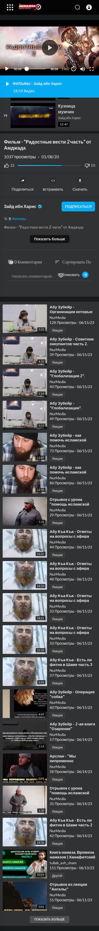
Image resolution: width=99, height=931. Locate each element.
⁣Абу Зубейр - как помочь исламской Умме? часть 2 (68, 440)
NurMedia (58, 317)
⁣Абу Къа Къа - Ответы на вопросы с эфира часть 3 (71, 536)
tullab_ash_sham (63, 863)
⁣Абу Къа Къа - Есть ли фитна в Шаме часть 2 (71, 822)
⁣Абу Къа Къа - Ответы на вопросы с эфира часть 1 (71, 632)
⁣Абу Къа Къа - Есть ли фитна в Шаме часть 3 (71, 662)
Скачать (80, 184)
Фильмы (19, 218)
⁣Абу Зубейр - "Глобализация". (65, 405)
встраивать (53, 184)
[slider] (36, 69)
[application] (49, 47)
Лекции (57, 330)
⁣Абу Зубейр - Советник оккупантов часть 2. (72, 341)
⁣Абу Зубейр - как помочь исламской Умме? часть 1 (68, 472)
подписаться (78, 206)
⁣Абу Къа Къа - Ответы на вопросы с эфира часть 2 (71, 600)
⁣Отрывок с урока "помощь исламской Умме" (69, 504)
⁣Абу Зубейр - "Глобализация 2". (67, 373)
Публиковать (73, 275)
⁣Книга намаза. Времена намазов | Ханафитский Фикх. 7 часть (72, 857)
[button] (89, 7)
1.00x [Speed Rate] (65, 69)
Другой (57, 876)
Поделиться (23, 184)
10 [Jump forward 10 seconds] (74, 69)
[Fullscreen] (91, 69)
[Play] (7, 69)
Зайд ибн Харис (23, 206)
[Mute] (82, 69)
